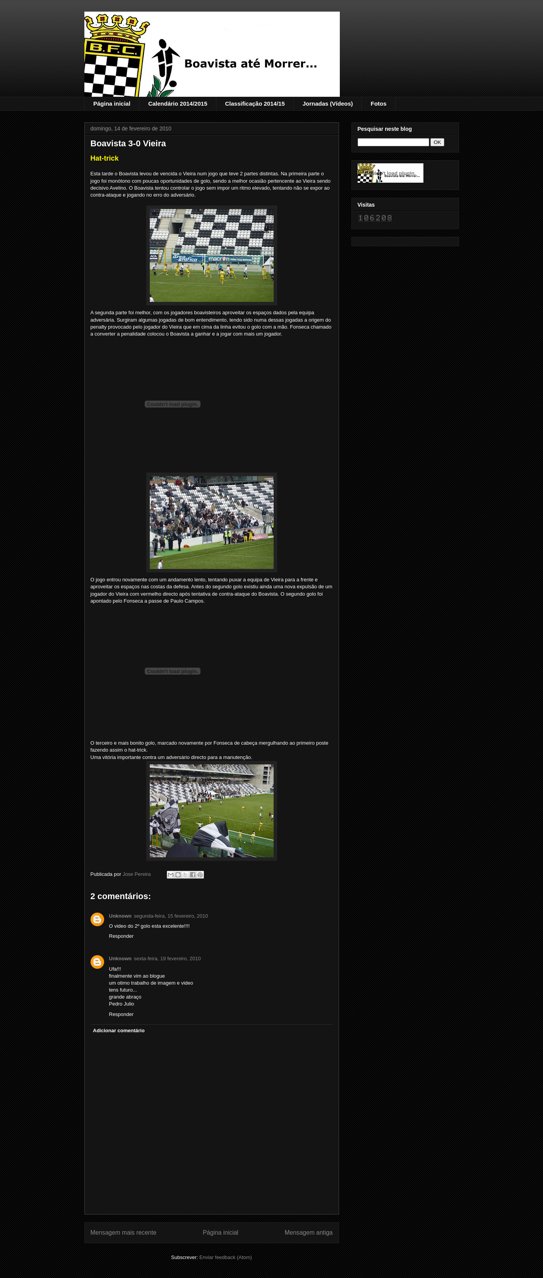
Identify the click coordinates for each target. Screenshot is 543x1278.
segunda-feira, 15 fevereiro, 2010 (171, 916)
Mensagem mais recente (124, 1232)
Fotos (379, 103)
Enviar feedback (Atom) (225, 1257)
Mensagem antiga (309, 1232)
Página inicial (111, 103)
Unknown (120, 916)
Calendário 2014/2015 (177, 103)
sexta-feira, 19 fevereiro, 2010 (167, 958)
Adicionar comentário (119, 1030)
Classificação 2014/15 (254, 103)
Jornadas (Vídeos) (328, 103)
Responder (121, 936)
